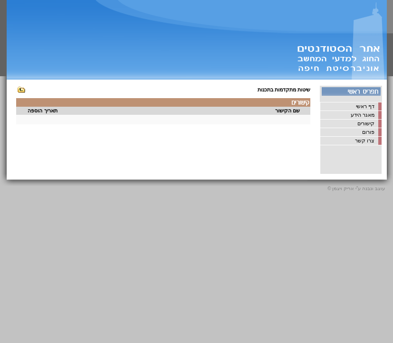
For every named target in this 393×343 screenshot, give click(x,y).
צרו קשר (364, 140)
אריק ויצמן (343, 188)
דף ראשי (365, 106)
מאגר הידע (362, 115)
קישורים (365, 123)
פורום (368, 132)
